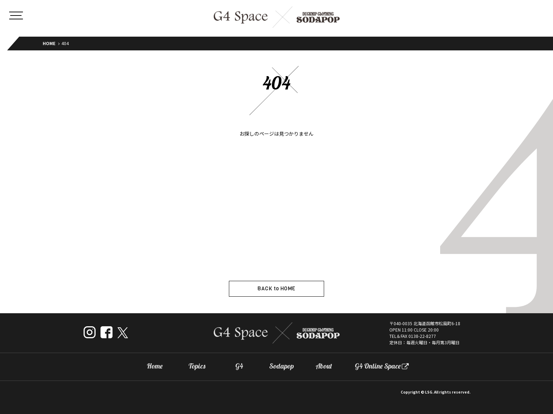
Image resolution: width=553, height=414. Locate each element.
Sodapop (281, 366)
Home (155, 366)
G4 (239, 366)
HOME (49, 43)
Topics (196, 366)
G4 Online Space (378, 366)
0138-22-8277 (422, 336)
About (324, 366)
